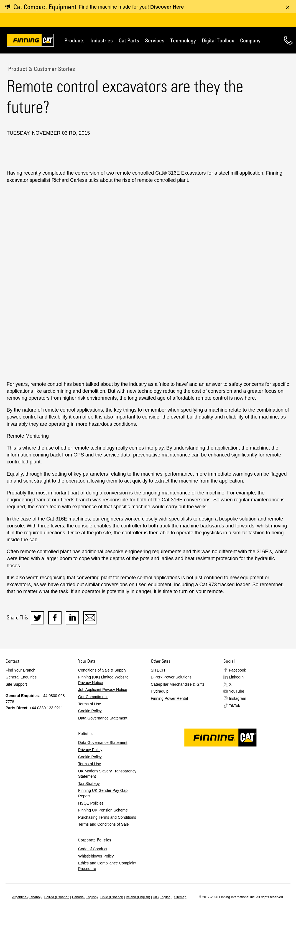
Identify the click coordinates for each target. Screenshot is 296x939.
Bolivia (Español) (56, 897)
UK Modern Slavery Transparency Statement (107, 774)
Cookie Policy (90, 711)
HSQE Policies (91, 803)
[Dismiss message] (288, 7)
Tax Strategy (89, 783)
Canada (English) (85, 897)
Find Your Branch (20, 670)
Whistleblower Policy (96, 856)
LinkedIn (236, 677)
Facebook (237, 670)
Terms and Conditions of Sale (103, 824)
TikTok (234, 705)
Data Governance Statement (102, 718)
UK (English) (162, 897)
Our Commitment (93, 697)
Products (74, 40)
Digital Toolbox (218, 40)
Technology (183, 40)
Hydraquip (160, 691)
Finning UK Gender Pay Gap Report (102, 793)
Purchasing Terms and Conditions (107, 817)
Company (250, 40)
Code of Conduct (92, 849)
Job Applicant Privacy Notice (102, 689)
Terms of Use (89, 704)
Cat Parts (129, 40)
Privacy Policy (90, 749)
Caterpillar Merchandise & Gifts (178, 684)
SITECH (158, 670)
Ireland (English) (138, 897)
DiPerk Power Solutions (171, 677)
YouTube (236, 691)
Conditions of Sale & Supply (102, 670)
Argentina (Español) (27, 897)
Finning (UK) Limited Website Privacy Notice (103, 680)
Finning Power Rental (169, 698)
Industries (101, 40)
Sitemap (180, 897)
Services (154, 40)
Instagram (237, 698)
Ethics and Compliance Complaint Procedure (107, 866)
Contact (288, 40)
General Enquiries (21, 677)
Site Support (16, 684)
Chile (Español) (111, 897)
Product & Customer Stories (41, 68)
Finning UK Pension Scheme (103, 810)
